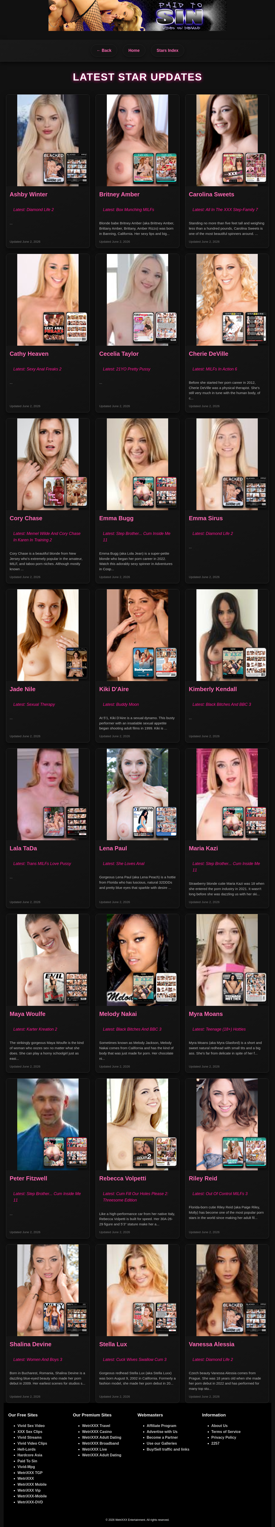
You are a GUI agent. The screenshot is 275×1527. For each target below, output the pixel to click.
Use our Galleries (162, 1443)
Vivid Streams (29, 1437)
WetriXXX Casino (97, 1432)
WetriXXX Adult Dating (101, 1437)
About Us (219, 1426)
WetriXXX (25, 1478)
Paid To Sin (27, 1461)
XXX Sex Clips (30, 1432)
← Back (103, 50)
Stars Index (168, 50)
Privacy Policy (223, 1437)
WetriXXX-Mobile (32, 1496)
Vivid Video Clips (32, 1443)
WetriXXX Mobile (32, 1484)
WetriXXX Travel (96, 1426)
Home (134, 50)
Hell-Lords (26, 1449)
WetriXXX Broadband (100, 1443)
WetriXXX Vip (29, 1490)
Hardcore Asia (29, 1455)
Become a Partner (162, 1437)
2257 (215, 1443)
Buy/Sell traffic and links (168, 1449)
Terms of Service (226, 1432)
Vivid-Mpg (26, 1467)
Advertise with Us (162, 1432)
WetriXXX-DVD (30, 1502)
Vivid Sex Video (31, 1426)
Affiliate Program (161, 1426)
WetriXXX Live (94, 1449)
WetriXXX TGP (30, 1473)
